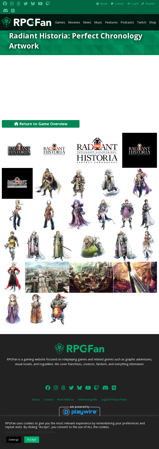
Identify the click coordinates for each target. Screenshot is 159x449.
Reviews (74, 22)
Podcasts (127, 22)
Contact (119, 3)
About (103, 3)
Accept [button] (31, 439)
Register (150, 3)
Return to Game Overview (40, 123)
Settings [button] (14, 439)
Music (98, 22)
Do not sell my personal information (29, 431)
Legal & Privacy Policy (114, 399)
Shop (152, 22)
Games (60, 22)
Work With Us (65, 399)
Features (111, 22)
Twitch (141, 22)
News (87, 22)
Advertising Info (87, 399)
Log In (134, 3)
